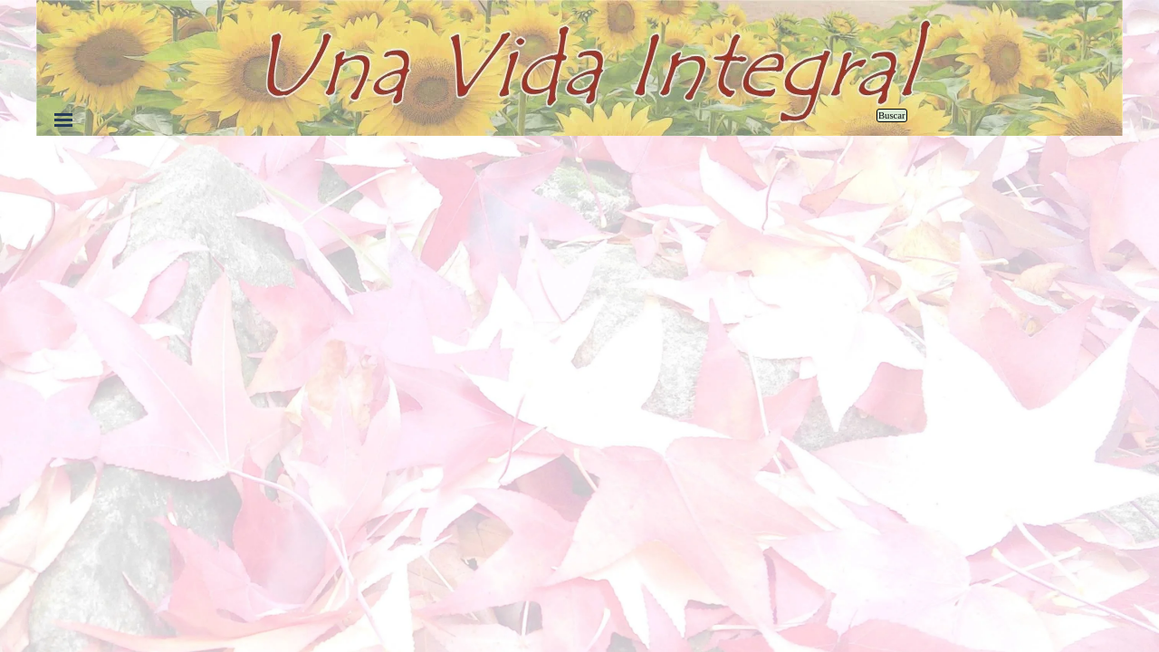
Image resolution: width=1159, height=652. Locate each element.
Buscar (891, 115)
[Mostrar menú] (63, 119)
